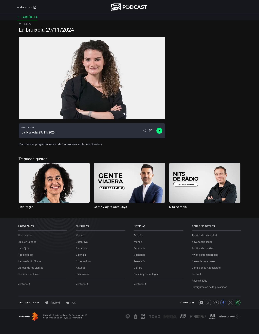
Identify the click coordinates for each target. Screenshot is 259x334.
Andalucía (82, 247)
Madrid (80, 234)
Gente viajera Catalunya (110, 207)
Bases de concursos (204, 260)
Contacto (197, 273)
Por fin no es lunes (29, 273)
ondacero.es (26, 7)
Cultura (138, 267)
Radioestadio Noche (30, 260)
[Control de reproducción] (159, 131)
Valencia (81, 254)
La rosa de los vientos (31, 267)
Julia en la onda (27, 241)
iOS (71, 302)
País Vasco (83, 273)
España (138, 234)
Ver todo (24, 283)
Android (52, 302)
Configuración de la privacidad (210, 286)
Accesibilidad (200, 280)
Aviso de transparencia (205, 254)
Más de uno (25, 234)
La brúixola (27, 17)
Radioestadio (26, 254)
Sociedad (139, 254)
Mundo (138, 241)
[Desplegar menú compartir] (144, 131)
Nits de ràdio (178, 207)
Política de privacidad (205, 234)
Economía (140, 247)
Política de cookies (203, 247)
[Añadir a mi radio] (151, 131)
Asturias (81, 267)
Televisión (140, 260)
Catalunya (82, 241)
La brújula (24, 247)
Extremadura (83, 260)
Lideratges (25, 207)
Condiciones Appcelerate (206, 267)
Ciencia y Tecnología (146, 273)
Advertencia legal (202, 241)
